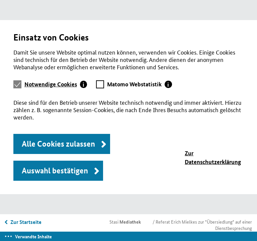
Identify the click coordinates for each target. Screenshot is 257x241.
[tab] (55, 84)
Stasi (125, 221)
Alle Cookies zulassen (58, 144)
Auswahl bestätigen (55, 170)
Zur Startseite (25, 222)
